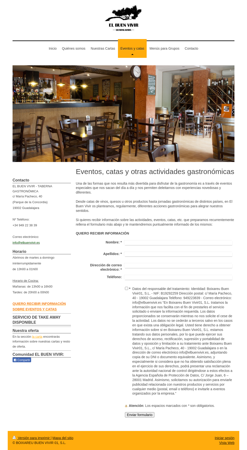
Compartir (22, 360)
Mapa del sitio (63, 438)
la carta (37, 336)
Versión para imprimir (32, 438)
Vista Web (226, 443)
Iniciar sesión (224, 438)
